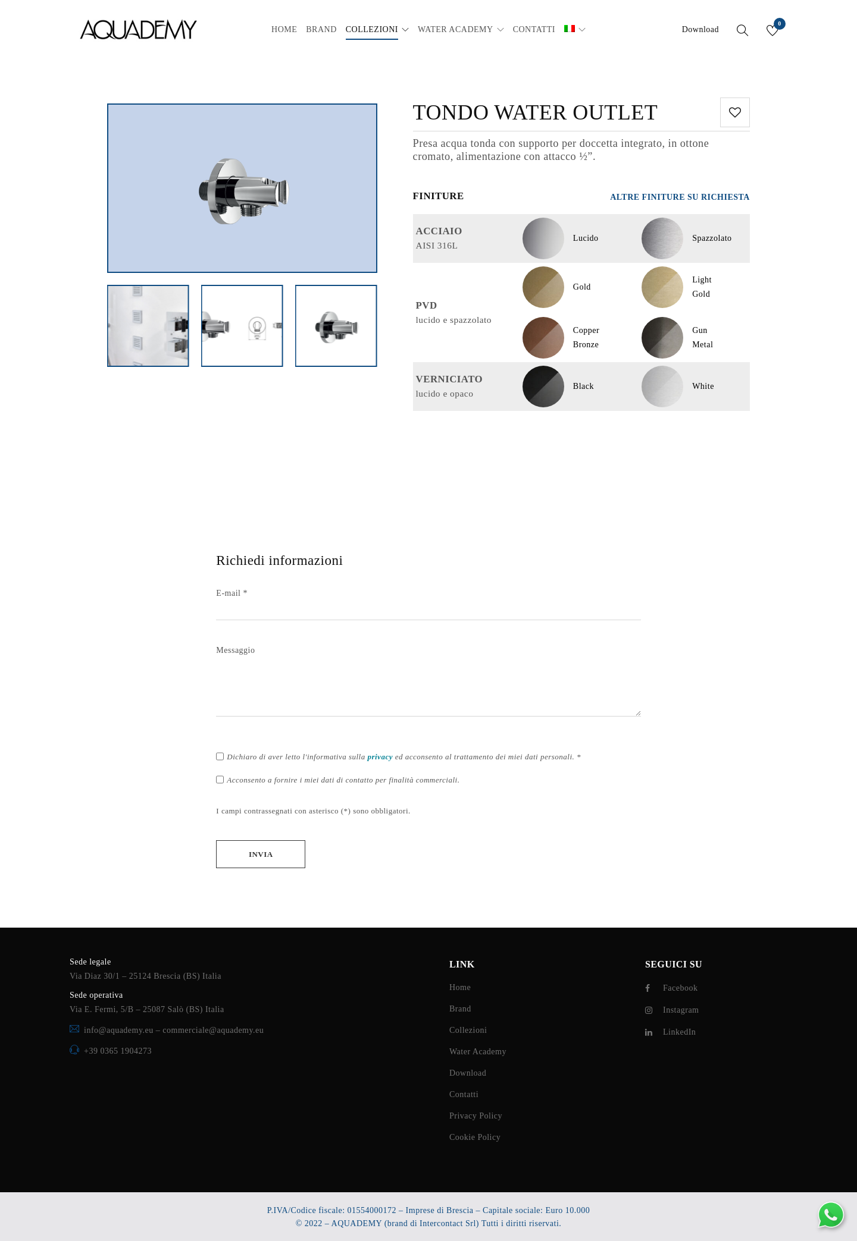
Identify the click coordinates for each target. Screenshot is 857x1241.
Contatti (463, 1094)
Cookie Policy (475, 1137)
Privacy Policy (475, 1115)
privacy (379, 756)
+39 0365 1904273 (118, 1051)
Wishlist (779, 25)
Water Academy (477, 1051)
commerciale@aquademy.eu (213, 1030)
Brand (460, 1008)
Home (460, 987)
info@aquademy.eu (120, 1030)
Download (700, 29)
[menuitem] (569, 30)
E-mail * (428, 601)
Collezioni (468, 1030)
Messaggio (428, 682)
